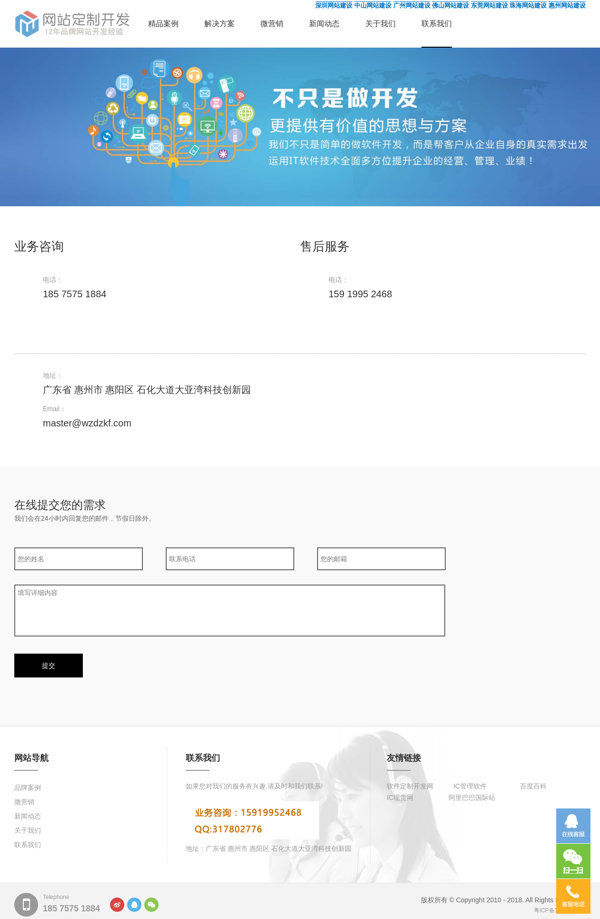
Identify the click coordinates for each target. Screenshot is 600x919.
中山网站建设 (372, 5)
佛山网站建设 (450, 5)
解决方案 (219, 24)
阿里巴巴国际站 (472, 797)
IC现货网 (400, 797)
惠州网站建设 (567, 5)
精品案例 (163, 24)
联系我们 (436, 24)
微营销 (271, 24)
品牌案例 (27, 787)
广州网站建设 (411, 5)
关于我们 (380, 24)
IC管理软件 (470, 786)
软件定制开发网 (410, 786)
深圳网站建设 (333, 5)
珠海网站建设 (528, 5)
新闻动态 (324, 24)
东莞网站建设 (489, 5)
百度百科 (533, 786)
